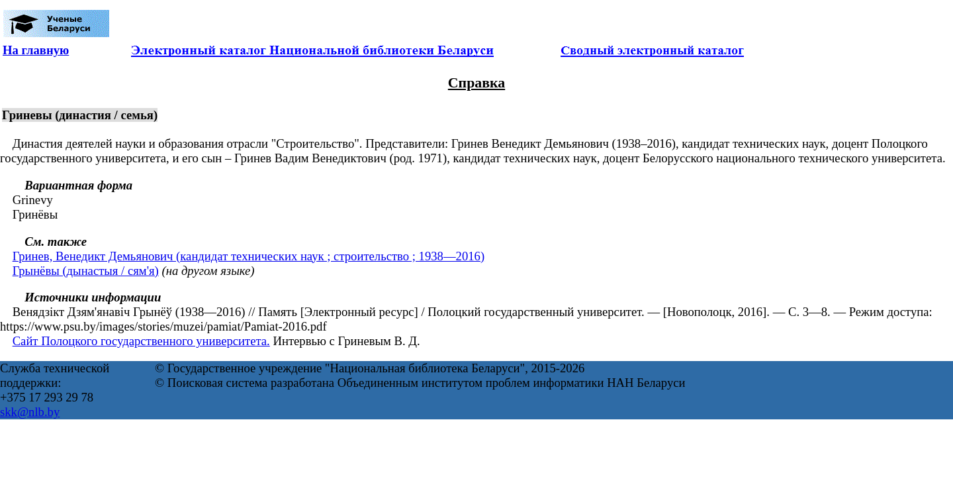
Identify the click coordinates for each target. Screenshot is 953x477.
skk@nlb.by (30, 412)
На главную (36, 50)
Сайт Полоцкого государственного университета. (141, 341)
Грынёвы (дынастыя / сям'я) (86, 271)
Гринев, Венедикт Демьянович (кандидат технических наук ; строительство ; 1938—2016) (248, 256)
